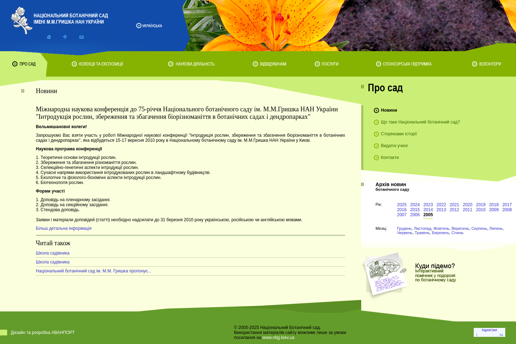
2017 (507, 204)
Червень (404, 233)
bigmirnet (489, 330)
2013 (441, 209)
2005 (428, 214)
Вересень (460, 228)
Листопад (422, 228)
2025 (402, 204)
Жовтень (441, 228)
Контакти (390, 157)
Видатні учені (394, 145)
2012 (454, 209)
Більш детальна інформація (63, 228)
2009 (494, 209)
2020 (468, 204)
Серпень (479, 228)
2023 (428, 204)
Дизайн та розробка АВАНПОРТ (43, 332)
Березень (440, 233)
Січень (458, 233)
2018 (494, 204)
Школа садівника (53, 253)
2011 (468, 209)
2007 (402, 214)
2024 (415, 204)
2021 (454, 204)
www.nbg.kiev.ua (278, 337)
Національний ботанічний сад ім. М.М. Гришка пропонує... (93, 270)
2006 (415, 214)
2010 (481, 209)
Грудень (404, 228)
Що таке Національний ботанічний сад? (420, 122)
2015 (415, 209)
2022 (441, 204)
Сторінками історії (399, 133)
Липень (496, 228)
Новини (389, 110)
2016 (402, 209)
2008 (507, 209)
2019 (481, 204)
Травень (422, 233)
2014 (428, 209)
